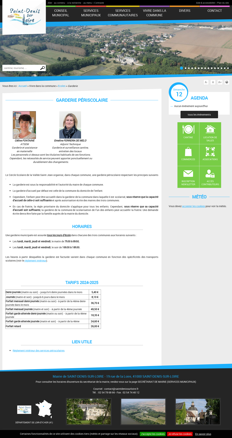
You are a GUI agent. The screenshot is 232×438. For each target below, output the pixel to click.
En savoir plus (203, 434)
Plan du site (223, 2)
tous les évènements (199, 114)
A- (206, 82)
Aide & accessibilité (205, 2)
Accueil (22, 86)
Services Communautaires (123, 12)
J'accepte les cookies (153, 434)
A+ (220, 82)
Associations (210, 159)
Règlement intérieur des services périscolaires (39, 350)
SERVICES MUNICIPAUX (91, 12)
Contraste (99, 2)
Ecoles (61, 86)
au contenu (59, 2)
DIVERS (184, 10)
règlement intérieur (35, 260)
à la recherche (74, 2)
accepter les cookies (193, 206)
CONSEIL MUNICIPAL (60, 12)
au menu (87, 2)
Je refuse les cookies (180, 434)
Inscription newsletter (188, 183)
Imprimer (227, 82)
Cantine (188, 137)
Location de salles (210, 139)
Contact (215, 10)
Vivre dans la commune (154, 12)
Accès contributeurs (210, 183)
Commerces (188, 159)
